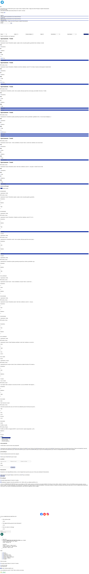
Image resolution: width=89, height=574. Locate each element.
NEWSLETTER (5, 439)
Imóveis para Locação (14, 8)
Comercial (16, 16)
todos (1, 188)
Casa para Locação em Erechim (27, 449)
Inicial (1, 8)
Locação (6, 188)
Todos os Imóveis (3, 16)
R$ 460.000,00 (3, 60)
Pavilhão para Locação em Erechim (39, 449)
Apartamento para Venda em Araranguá (53, 449)
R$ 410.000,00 (3, 183)
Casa (13, 16)
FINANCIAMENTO (5, 441)
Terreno (19, 16)
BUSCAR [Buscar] (86, 34)
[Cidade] (29, 34)
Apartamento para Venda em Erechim (7, 448)
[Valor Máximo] (71, 34)
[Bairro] (42, 34)
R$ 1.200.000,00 (3, 159)
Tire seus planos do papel (5, 474)
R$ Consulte (2, 108)
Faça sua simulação (26, 474)
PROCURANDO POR (6, 438)
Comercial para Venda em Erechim (74, 448)
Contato (20, 8)
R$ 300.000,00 (3, 84)
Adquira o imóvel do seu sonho (16, 474)
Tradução (2, 12)
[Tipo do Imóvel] (3, 34)
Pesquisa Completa (39, 8)
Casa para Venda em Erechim (32, 448)
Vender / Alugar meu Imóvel (31, 8)
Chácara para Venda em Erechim (15, 449)
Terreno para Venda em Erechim (20, 448)
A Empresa (24, 8)
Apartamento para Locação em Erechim (45, 448)
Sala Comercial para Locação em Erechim (60, 448)
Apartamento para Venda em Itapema (68, 449)
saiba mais (2, 475)
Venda (4, 188)
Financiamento (46, 8)
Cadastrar (13, 467)
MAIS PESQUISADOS (6, 437)
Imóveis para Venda (6, 8)
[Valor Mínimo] (55, 34)
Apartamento (9, 16)
